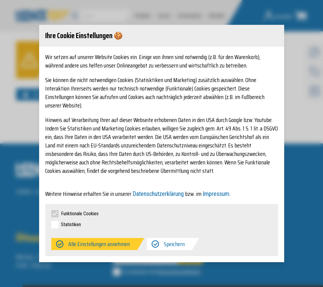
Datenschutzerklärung (158, 193)
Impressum (216, 193)
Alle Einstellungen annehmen (99, 244)
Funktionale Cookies (80, 213)
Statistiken (71, 224)
